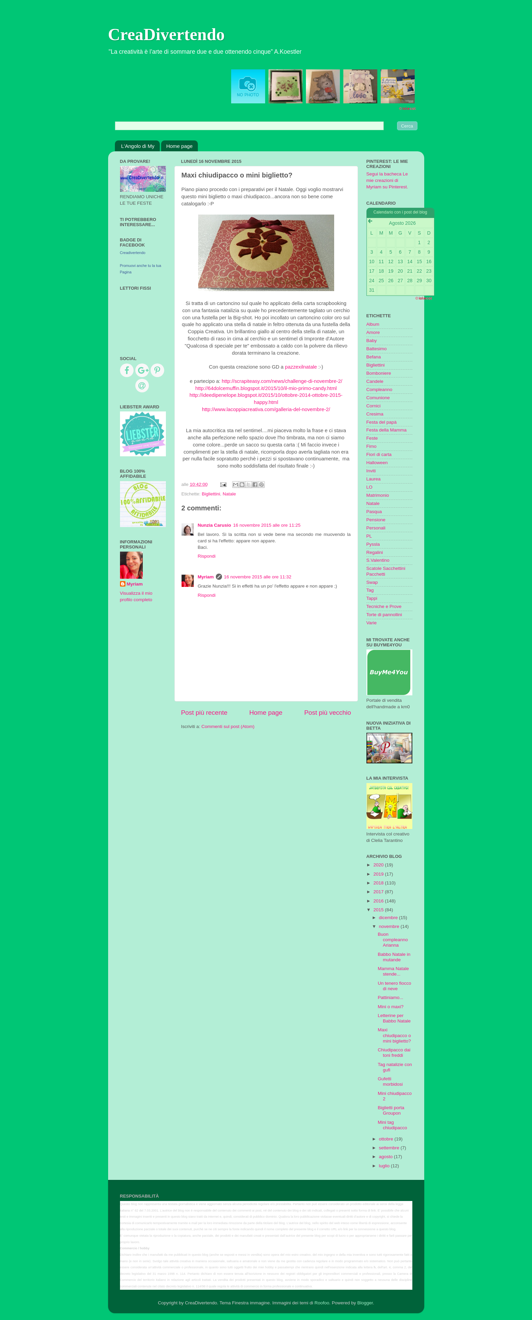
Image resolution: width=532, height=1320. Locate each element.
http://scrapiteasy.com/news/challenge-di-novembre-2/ (282, 381)
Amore (373, 332)
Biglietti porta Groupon (391, 1110)
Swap (372, 582)
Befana (373, 356)
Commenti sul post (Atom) (228, 726)
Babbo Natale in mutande (394, 957)
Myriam (206, 576)
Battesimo (376, 348)
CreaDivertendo (166, 34)
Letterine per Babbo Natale (394, 1018)
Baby (371, 340)
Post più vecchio (327, 712)
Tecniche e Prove (384, 606)
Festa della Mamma (386, 430)
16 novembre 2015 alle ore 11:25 (267, 525)
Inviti (371, 470)
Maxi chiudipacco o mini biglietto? (394, 1035)
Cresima (374, 414)
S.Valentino (378, 560)
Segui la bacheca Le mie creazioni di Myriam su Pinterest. (387, 180)
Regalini (374, 552)
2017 (379, 891)
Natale (229, 493)
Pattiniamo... (390, 997)
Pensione (375, 519)
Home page (179, 146)
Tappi (371, 598)
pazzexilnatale (301, 367)
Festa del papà (381, 422)
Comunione (378, 397)
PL (369, 536)
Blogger (365, 1302)
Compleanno (379, 389)
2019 (379, 874)
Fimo (371, 446)
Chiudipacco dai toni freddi (394, 1052)
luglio (385, 1165)
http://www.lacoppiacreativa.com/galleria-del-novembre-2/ (266, 409)
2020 (379, 864)
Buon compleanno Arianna (393, 940)
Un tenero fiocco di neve (394, 986)
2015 (379, 909)
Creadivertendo (132, 253)
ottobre (387, 1138)
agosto (386, 1156)
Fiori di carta (379, 454)
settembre (390, 1147)
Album (372, 324)
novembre (390, 926)
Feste (372, 438)
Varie (371, 622)
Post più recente (204, 712)
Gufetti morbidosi (390, 1081)
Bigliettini (211, 493)
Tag (370, 590)
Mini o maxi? (391, 1006)
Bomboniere (378, 373)
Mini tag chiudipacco (392, 1125)
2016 (379, 900)
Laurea (373, 478)
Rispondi (207, 556)
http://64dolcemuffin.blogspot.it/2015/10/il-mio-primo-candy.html (266, 388)
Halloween (377, 462)
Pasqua (374, 511)
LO (369, 487)
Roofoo (321, 1302)
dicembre (389, 917)
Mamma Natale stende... (393, 971)
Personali (375, 527)
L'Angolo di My (137, 146)
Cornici (373, 405)
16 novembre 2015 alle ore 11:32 (257, 576)
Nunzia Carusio (214, 525)
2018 (379, 882)
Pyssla (373, 544)
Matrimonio (377, 495)
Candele (374, 381)
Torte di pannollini (384, 614)
